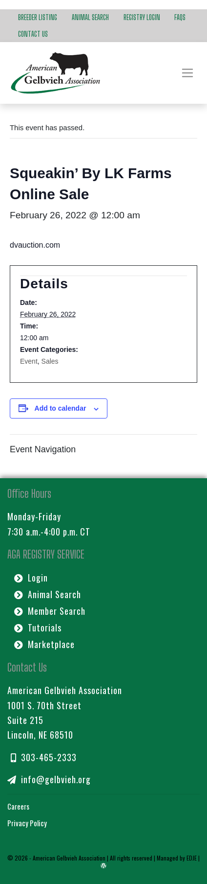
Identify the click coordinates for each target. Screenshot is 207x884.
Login (31, 577)
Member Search (49, 611)
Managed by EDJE (177, 858)
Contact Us (33, 33)
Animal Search (90, 17)
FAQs (180, 17)
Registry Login (142, 17)
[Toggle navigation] (187, 72)
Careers (18, 806)
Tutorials (38, 627)
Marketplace (44, 644)
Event (29, 361)
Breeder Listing (37, 17)
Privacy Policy (27, 822)
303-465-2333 (44, 757)
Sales (50, 361)
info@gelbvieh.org (49, 779)
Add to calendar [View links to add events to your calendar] (60, 408)
